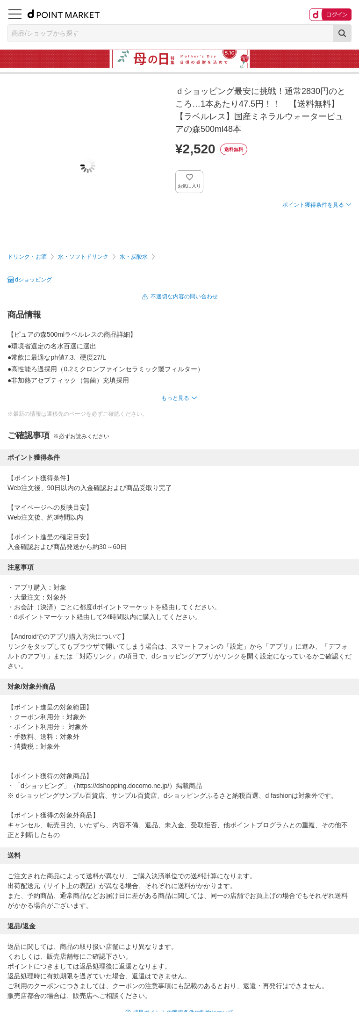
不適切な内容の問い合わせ (184, 296)
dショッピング (33, 279)
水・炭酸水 (134, 256)
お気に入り (189, 185)
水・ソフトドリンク (83, 256)
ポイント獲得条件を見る (313, 205)
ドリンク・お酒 (27, 256)
